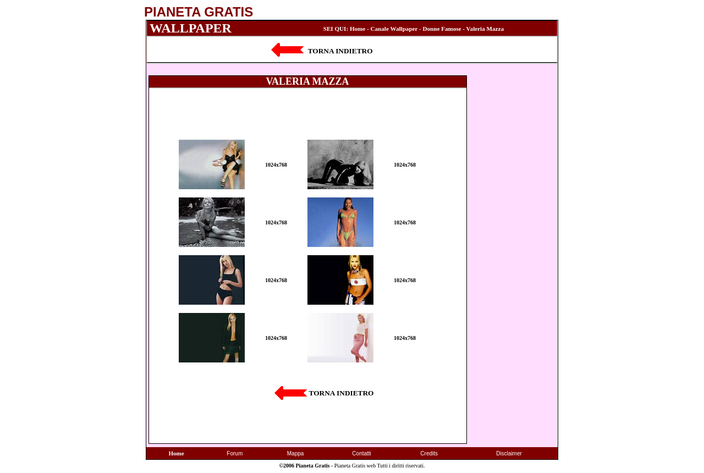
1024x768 (276, 165)
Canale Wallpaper (394, 28)
